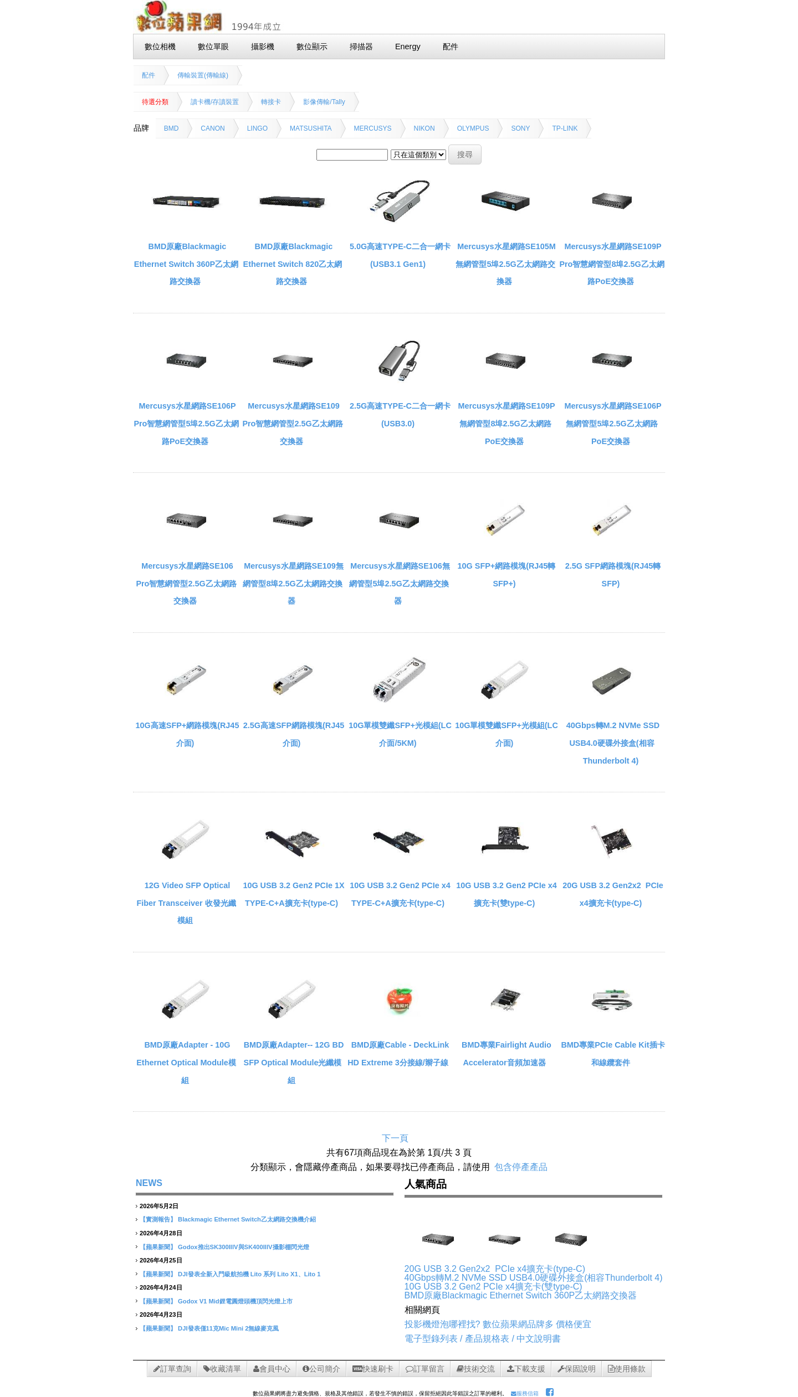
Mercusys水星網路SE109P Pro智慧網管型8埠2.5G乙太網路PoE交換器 (611, 264)
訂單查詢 (172, 1368)
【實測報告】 (158, 1219)
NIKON (424, 128)
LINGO (257, 128)
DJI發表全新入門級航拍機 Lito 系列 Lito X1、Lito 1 (249, 1274)
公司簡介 (321, 1368)
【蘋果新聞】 (158, 1247)
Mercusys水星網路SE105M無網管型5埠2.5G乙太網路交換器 (505, 264)
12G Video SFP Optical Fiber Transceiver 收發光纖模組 (186, 903)
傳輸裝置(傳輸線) (202, 75)
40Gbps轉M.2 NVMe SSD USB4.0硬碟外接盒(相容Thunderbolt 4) (612, 743)
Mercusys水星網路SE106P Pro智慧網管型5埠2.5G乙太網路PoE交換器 (186, 423)
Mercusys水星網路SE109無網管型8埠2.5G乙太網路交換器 (293, 583)
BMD (171, 128)
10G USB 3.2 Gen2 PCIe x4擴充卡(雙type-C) (493, 1286)
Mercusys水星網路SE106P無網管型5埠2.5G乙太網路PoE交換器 (612, 423)
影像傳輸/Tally (324, 102)
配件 (148, 75)
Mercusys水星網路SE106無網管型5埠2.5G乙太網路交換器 (399, 583)
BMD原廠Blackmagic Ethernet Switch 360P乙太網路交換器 (186, 264)
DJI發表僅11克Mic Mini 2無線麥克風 (228, 1328)
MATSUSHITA (311, 128)
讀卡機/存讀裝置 (215, 102)
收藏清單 (222, 1368)
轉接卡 (271, 102)
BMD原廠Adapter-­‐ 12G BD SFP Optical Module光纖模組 (294, 1062)
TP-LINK (564, 128)
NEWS (149, 1183)
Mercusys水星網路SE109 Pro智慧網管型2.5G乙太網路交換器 (292, 423)
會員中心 (271, 1368)
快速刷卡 (372, 1368)
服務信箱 (525, 1393)
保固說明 (576, 1368)
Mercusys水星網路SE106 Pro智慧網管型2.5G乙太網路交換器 (186, 583)
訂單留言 (425, 1368)
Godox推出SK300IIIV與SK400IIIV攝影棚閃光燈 (243, 1247)
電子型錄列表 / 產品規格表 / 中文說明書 (483, 1338)
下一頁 (395, 1138)
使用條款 (627, 1368)
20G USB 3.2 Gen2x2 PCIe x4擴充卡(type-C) (495, 1269)
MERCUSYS (373, 128)
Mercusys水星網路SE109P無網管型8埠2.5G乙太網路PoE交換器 (506, 423)
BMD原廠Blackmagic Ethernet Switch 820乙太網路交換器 (292, 264)
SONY (520, 128)
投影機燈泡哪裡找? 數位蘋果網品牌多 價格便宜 (498, 1324)
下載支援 (526, 1368)
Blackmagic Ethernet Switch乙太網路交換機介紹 (247, 1219)
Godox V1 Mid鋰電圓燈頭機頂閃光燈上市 (235, 1301)
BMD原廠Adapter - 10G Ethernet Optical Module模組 (186, 1062)
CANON (212, 128)
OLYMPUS (473, 128)
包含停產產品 (521, 1167)
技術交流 (476, 1368)
